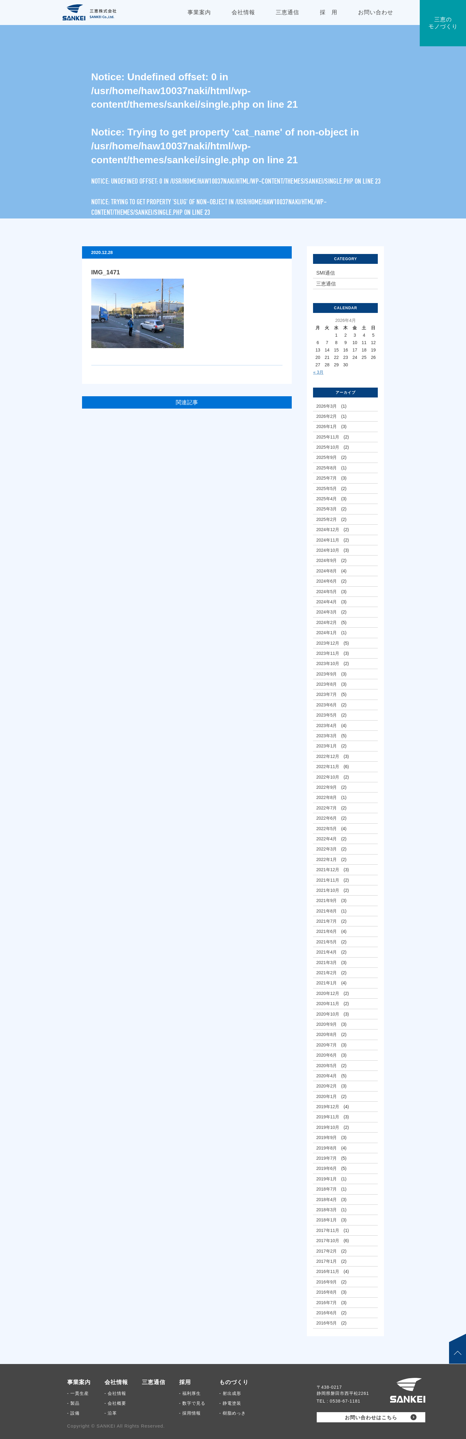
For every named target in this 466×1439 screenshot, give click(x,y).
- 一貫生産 (78, 1393)
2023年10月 (327, 663)
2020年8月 (326, 1034)
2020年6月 (326, 1055)
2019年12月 (327, 1106)
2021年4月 (326, 952)
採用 (185, 1382)
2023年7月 (326, 694)
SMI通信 (325, 273)
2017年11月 (327, 1230)
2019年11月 (327, 1116)
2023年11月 (327, 653)
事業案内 (79, 1382)
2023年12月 (327, 643)
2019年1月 (326, 1178)
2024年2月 (326, 622)
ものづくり (234, 1382)
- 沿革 (111, 1413)
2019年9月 (326, 1137)
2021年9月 (326, 900)
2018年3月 (326, 1209)
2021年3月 (326, 962)
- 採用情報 (190, 1413)
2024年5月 (326, 591)
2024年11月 (327, 540)
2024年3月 (326, 611)
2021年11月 (327, 880)
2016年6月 (326, 1312)
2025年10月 (327, 447)
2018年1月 (326, 1219)
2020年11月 (327, 1003)
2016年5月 (326, 1322)
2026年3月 (326, 406)
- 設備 (73, 1413)
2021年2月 (326, 972)
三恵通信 (326, 283)
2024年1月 (326, 632)
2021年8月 (326, 911)
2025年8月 (326, 467)
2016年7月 (326, 1302)
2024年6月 (326, 581)
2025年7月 (326, 478)
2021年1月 (326, 982)
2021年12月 (327, 869)
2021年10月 (327, 890)
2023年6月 (326, 704)
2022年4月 (326, 838)
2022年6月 (326, 818)
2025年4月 (326, 498)
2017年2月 (326, 1251)
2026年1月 (326, 426)
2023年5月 (326, 715)
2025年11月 (327, 437)
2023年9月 (326, 674)
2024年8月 (326, 570)
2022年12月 (327, 756)
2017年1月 (326, 1261)
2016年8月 (326, 1292)
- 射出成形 (230, 1393)
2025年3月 (326, 508)
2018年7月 (326, 1189)
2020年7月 (326, 1044)
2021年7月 (326, 921)
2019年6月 (326, 1168)
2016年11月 (327, 1271)
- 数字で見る (192, 1403)
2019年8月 (326, 1148)
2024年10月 (327, 550)
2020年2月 (326, 1085)
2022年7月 (326, 807)
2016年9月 (326, 1281)
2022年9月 (326, 787)
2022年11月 (327, 766)
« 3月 (318, 372)
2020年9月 (326, 1024)
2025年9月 (326, 457)
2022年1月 (326, 859)
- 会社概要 (115, 1403)
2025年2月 (326, 519)
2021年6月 (326, 931)
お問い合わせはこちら (371, 1417)
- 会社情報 (115, 1393)
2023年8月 (326, 684)
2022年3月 (326, 848)
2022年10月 (327, 777)
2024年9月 (326, 560)
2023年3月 (326, 735)
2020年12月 (327, 993)
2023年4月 (326, 725)
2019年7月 (326, 1158)
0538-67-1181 (345, 1401)
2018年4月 (326, 1199)
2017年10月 (327, 1240)
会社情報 (116, 1382)
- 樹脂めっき (232, 1413)
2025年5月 (326, 488)
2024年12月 (327, 529)
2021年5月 (326, 941)
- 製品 (73, 1403)
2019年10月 (327, 1127)
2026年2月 (326, 416)
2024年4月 (326, 601)
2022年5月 (326, 828)
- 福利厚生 (190, 1393)
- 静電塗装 (230, 1403)
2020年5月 (326, 1065)
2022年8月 (326, 797)
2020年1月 (326, 1096)
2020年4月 (326, 1075)
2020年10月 (327, 1014)
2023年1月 (326, 745)
